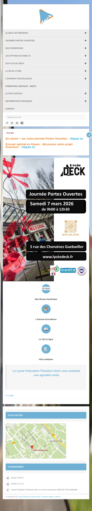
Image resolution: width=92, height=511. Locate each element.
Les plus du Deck (14, 63)
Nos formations (14, 48)
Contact (10, 109)
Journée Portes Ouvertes (20, 40)
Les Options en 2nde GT (18, 56)
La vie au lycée (13, 71)
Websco (58, 496)
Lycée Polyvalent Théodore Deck (29, 496)
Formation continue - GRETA (20, 86)
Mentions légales (48, 496)
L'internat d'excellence (18, 78)
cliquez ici (76, 138)
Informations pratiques (18, 101)
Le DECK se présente (16, 33)
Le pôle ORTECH (13, 93)
